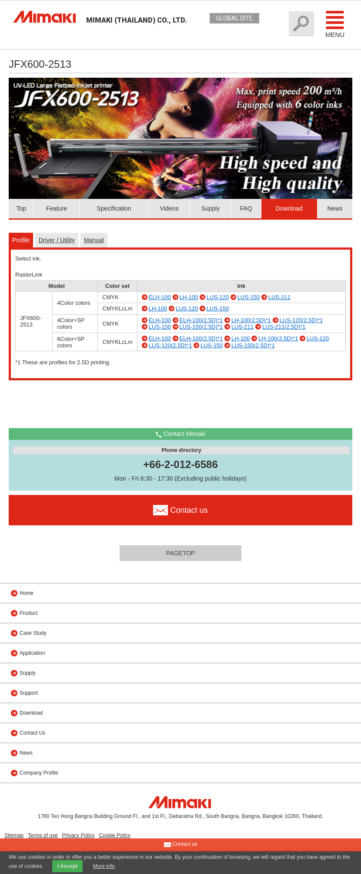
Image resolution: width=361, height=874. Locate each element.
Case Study (33, 633)
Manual (94, 240)
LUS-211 (279, 297)
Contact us (180, 844)
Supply (210, 208)
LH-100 (189, 297)
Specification (114, 208)
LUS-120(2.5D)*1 (301, 320)
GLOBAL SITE (234, 18)
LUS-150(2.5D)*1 (201, 326)
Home (26, 593)
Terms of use (43, 835)
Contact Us (32, 733)
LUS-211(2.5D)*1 (284, 326)
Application (32, 653)
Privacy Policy (78, 835)
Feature (56, 208)
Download (289, 208)
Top (21, 208)
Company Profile (39, 773)
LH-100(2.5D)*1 (251, 320)
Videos (169, 208)
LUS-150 (248, 297)
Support (29, 693)
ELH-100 (160, 297)
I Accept (67, 866)
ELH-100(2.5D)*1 (201, 320)
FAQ (246, 208)
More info (104, 866)
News (334, 208)
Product (28, 613)
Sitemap (13, 835)
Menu (335, 24)
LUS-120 (218, 297)
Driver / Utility (57, 240)
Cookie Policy (114, 835)
